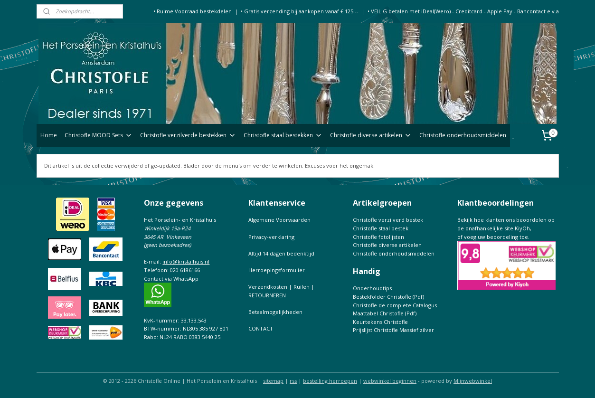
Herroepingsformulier (276, 270)
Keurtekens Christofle (380, 321)
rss (293, 380)
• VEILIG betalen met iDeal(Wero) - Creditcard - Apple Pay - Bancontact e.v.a (463, 11)
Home (48, 135)
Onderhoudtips (372, 288)
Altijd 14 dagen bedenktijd (281, 253)
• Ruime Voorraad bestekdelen (192, 11)
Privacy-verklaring (271, 236)
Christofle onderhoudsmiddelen (462, 135)
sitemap (273, 380)
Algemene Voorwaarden (279, 219)
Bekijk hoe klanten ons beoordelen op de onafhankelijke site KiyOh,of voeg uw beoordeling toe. (506, 228)
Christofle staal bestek (380, 228)
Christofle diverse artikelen (371, 135)
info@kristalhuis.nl (185, 261)
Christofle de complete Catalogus (395, 305)
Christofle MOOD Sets (98, 135)
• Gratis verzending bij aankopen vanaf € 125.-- (300, 11)
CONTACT (260, 328)
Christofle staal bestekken (283, 135)
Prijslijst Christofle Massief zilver (393, 329)
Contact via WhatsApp (171, 278)
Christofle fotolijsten (378, 236)
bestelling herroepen (330, 380)
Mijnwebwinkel (472, 380)
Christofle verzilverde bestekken (188, 135)
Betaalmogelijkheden (275, 311)
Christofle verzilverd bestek (388, 219)
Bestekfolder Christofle (382, 296)
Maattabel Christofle (378, 313)
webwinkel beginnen (389, 380)
